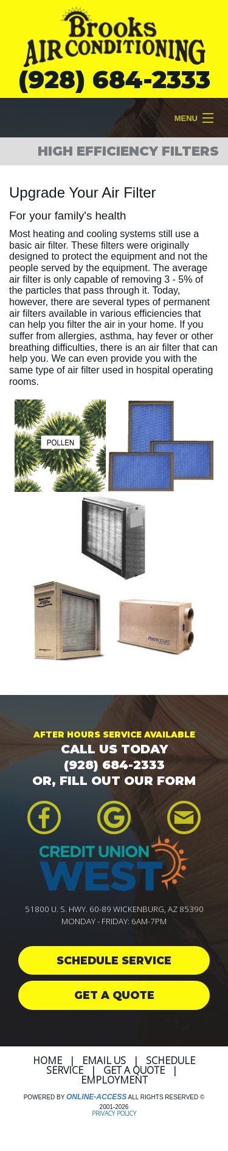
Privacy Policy (114, 1113)
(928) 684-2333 (114, 79)
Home (47, 1060)
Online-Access (96, 1097)
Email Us (104, 1060)
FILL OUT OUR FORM (128, 780)
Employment (114, 1080)
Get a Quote (134, 1070)
